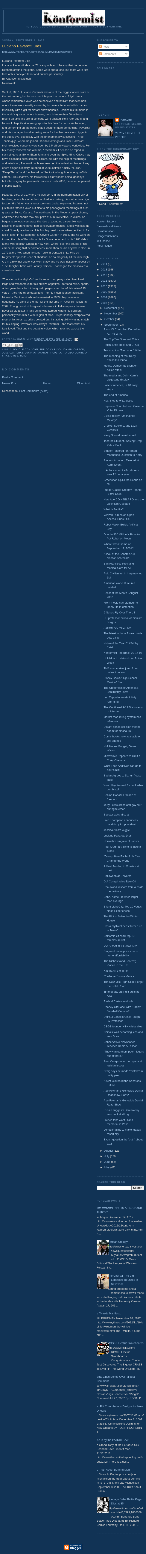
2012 (104, 275)
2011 (104, 280)
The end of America (115, 395)
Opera (56, 353)
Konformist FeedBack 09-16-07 (122, 652)
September (111, 324)
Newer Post (9, 383)
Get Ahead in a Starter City (120, 945)
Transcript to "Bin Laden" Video (122, 350)
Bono (17, 349)
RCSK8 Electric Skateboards (125, 1343)
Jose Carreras (12, 353)
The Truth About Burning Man (111, 1469)
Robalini (126, 120)
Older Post (83, 383)
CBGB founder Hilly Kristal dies (122, 1026)
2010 (104, 286)
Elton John (30, 349)
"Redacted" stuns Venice (118, 976)
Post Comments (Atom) (33, 391)
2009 (104, 291)
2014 (104, 264)
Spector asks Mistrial (116, 814)
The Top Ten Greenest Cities (121, 339)
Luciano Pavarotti (38, 353)
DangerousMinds (107, 236)
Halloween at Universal (117, 875)
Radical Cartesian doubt (118, 1001)
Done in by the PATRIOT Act (110, 1440)
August (109, 1150)
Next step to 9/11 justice (118, 400)
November (111, 313)
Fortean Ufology (118, 1241)
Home (47, 383)
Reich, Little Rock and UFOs (121, 344)
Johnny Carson (73, 349)
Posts (104, 46)
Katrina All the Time (115, 970)
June (107, 1161)
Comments (107, 54)
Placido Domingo (75, 353)
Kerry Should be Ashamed (119, 435)
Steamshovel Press (109, 226)
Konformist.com (106, 221)
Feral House (104, 245)
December (111, 308)
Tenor (24, 356)
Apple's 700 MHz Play (117, 627)
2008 (104, 297)
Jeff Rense (103, 241)
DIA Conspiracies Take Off (119, 881)
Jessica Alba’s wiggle (116, 830)
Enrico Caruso (50, 349)
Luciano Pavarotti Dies (117, 835)
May (107, 1167)
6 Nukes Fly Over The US (119, 612)
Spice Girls (10, 356)
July (107, 1156)
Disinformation (105, 231)
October (109, 319)
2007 (104, 303)
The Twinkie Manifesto (107, 1313)
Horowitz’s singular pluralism (121, 841)
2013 (104, 269)
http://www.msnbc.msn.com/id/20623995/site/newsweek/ (37, 51)
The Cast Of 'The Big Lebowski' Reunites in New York (123, 1280)
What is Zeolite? (113, 509)
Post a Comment (12, 377)
